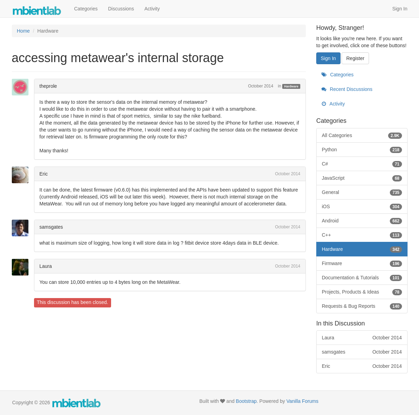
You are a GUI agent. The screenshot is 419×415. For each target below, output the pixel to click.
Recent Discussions (346, 89)
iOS (362, 206)
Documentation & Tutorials (362, 277)
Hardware (291, 86)
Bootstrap (246, 401)
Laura (46, 266)
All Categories (362, 135)
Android (362, 220)
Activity (152, 8)
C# (362, 163)
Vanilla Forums (302, 401)
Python (362, 149)
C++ (362, 234)
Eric (44, 174)
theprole (48, 86)
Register (355, 58)
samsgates (51, 227)
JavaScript (362, 178)
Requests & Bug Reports (362, 306)
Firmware (362, 263)
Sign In (400, 8)
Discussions (121, 8)
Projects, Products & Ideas (362, 291)
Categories (86, 8)
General (362, 192)
